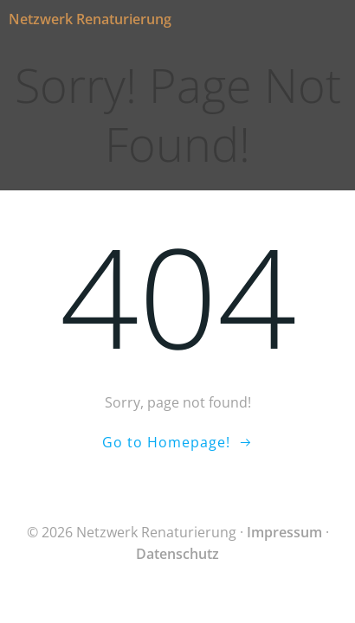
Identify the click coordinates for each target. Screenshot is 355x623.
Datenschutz (177, 553)
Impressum (284, 532)
